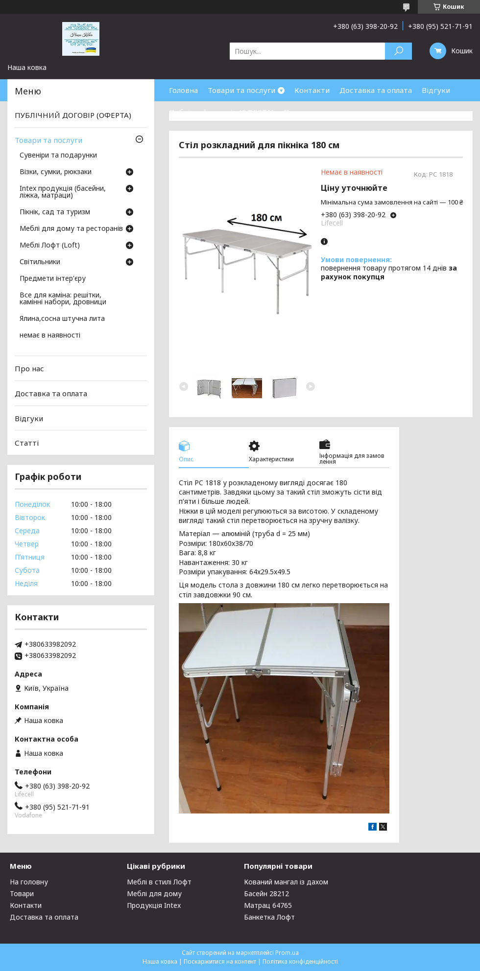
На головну (29, 881)
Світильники (40, 262)
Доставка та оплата (375, 90)
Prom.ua (287, 952)
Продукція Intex (154, 905)
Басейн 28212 (266, 893)
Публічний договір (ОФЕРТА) (221, 112)
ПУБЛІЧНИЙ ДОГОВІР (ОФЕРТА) (73, 115)
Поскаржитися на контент (220, 961)
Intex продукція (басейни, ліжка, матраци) (63, 192)
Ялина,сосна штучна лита (62, 319)
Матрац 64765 (268, 905)
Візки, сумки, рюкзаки (56, 172)
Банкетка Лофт (269, 917)
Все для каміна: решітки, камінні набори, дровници (63, 299)
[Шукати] (398, 51)
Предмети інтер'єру (53, 279)
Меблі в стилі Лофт (159, 881)
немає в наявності (50, 335)
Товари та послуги (241, 90)
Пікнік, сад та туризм (55, 212)
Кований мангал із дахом (286, 881)
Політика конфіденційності (300, 961)
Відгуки (436, 90)
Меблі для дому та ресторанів (71, 229)
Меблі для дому (154, 893)
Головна (183, 90)
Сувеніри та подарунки (58, 155)
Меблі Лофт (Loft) (50, 245)
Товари (22, 893)
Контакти (312, 90)
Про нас (298, 112)
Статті (27, 443)
